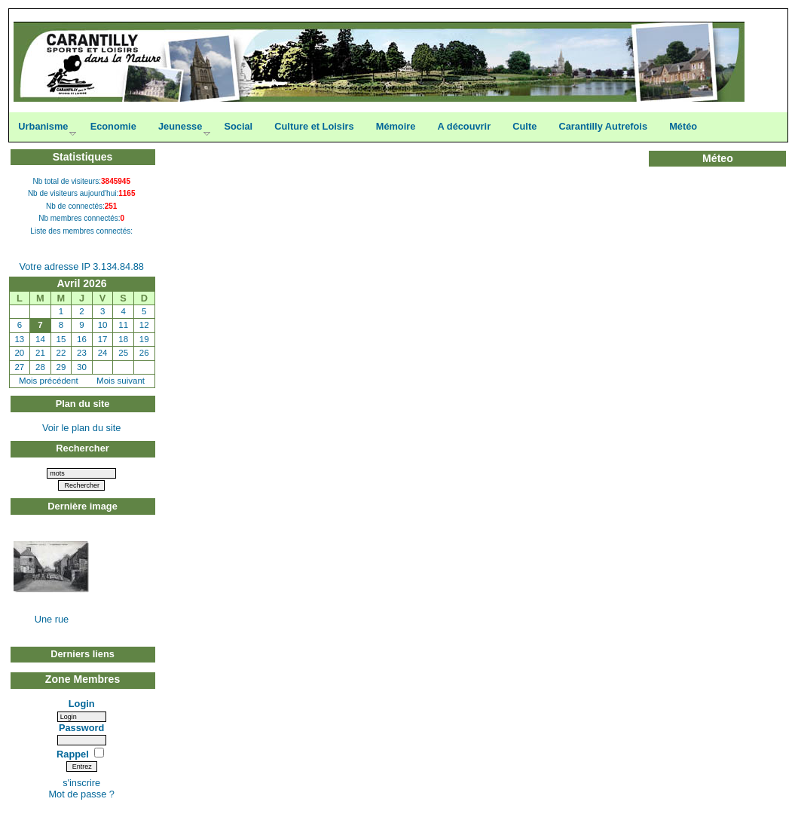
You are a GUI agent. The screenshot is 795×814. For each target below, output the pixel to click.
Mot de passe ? (81, 794)
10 (103, 324)
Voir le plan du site (81, 427)
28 (40, 367)
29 (61, 367)
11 (123, 324)
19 (144, 339)
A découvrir (464, 126)
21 (40, 352)
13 (19, 339)
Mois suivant (120, 380)
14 (40, 339)
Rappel (74, 754)
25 (123, 352)
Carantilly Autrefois (602, 126)
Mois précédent (48, 380)
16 (82, 339)
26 (144, 352)
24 (103, 352)
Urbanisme (43, 126)
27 (19, 367)
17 (103, 339)
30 (82, 367)
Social (238, 126)
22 (61, 352)
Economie (113, 126)
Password (81, 727)
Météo (683, 126)
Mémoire (396, 126)
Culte (524, 126)
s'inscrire (81, 782)
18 (123, 339)
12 (144, 324)
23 (82, 352)
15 (61, 339)
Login (82, 703)
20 (19, 352)
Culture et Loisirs (313, 126)
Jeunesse (180, 126)
